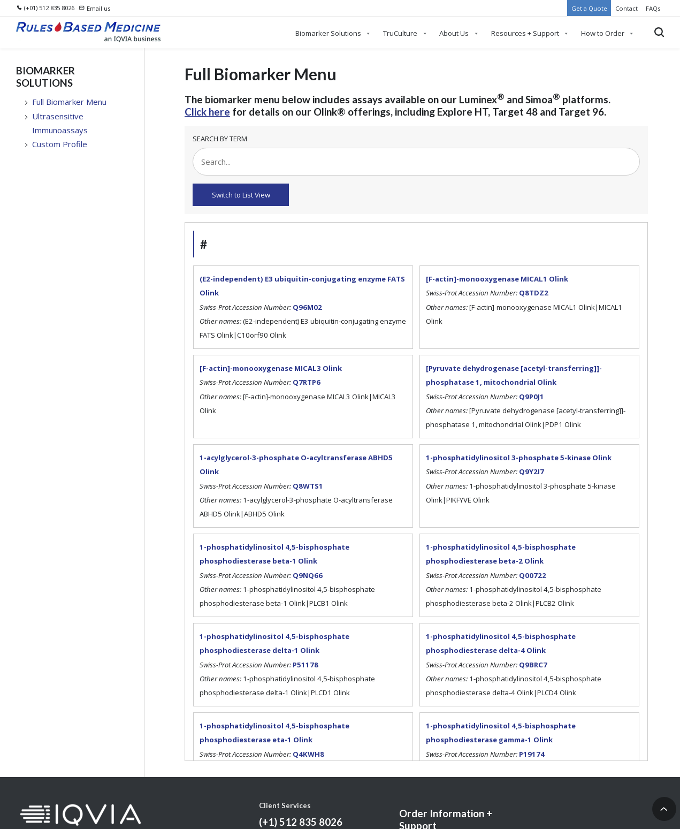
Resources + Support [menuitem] (525, 33)
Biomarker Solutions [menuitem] (328, 33)
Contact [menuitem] (626, 8)
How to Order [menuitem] (602, 33)
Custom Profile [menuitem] (59, 144)
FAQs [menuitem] (653, 8)
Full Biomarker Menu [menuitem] (69, 101)
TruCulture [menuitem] (400, 33)
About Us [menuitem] (454, 33)
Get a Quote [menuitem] (589, 8)
